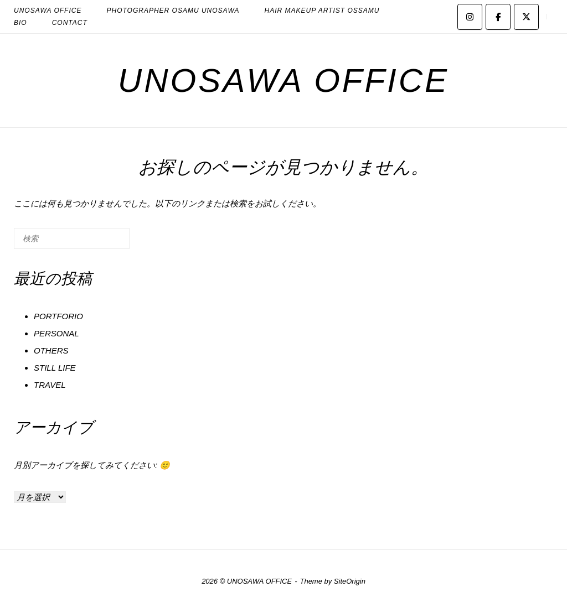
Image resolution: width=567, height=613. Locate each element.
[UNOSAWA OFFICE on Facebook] (498, 17)
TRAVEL (50, 384)
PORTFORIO (58, 316)
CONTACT (69, 23)
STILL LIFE (55, 367)
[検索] (104, 242)
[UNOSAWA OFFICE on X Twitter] (526, 17)
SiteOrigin (349, 581)
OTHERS (51, 350)
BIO (20, 23)
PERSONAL (56, 333)
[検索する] (72, 238)
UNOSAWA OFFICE (283, 80)
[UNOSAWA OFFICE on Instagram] (469, 17)
